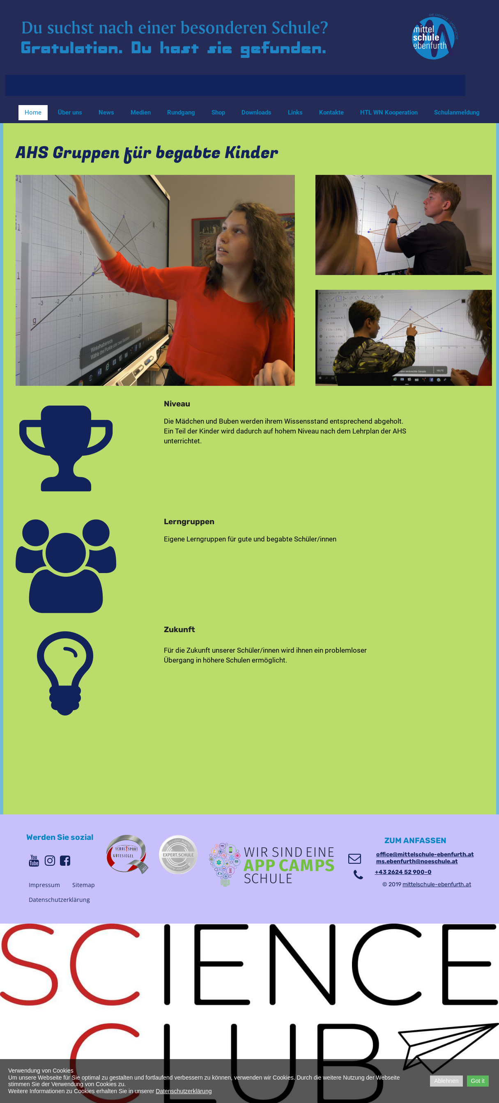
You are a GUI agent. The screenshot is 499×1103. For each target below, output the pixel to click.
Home (33, 112)
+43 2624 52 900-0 (403, 872)
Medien (141, 112)
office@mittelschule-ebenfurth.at (425, 854)
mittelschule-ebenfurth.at (436, 884)
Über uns (70, 112)
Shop (218, 112)
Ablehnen (446, 1081)
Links (295, 112)
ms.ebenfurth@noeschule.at (417, 861)
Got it (478, 1081)
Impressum (44, 885)
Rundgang (181, 112)
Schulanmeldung (457, 112)
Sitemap (83, 885)
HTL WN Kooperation (389, 112)
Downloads (256, 112)
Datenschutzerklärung (59, 899)
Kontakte (331, 112)
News (106, 112)
